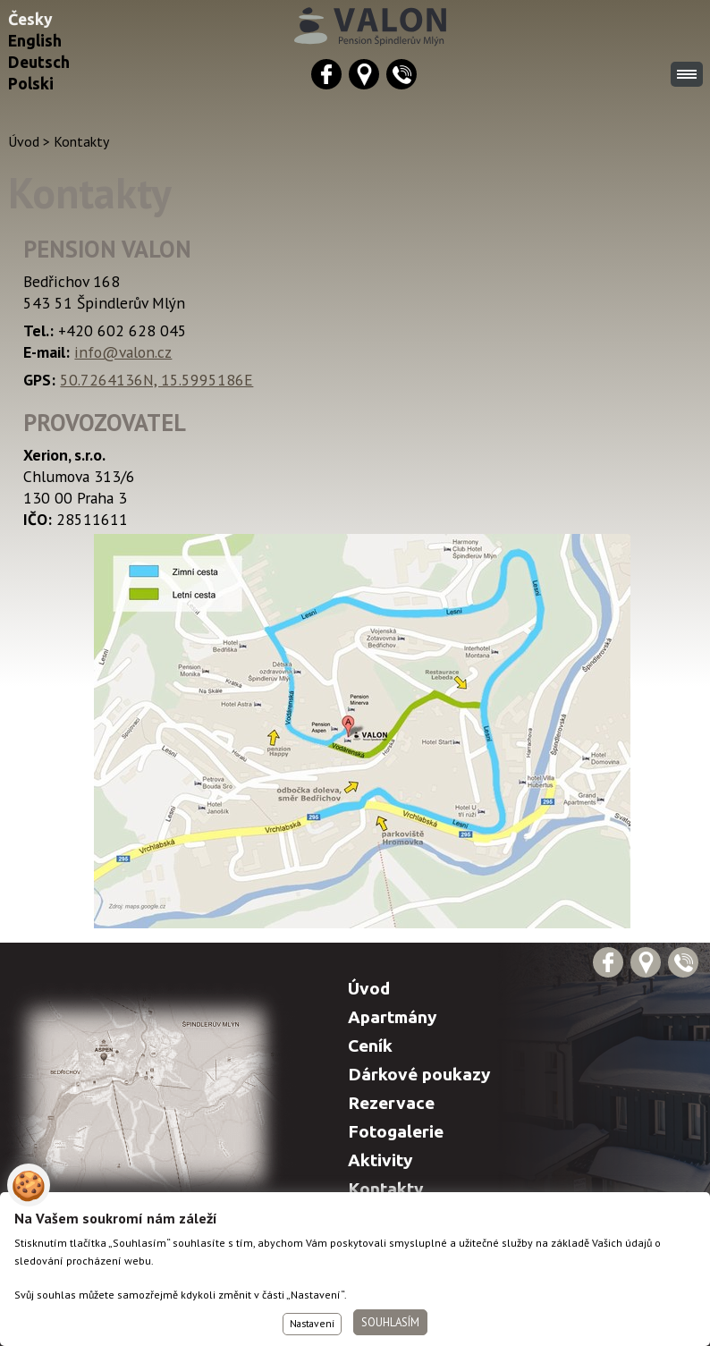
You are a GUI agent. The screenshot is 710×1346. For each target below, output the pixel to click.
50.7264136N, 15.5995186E (156, 379)
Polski (31, 83)
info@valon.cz (123, 352)
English (35, 40)
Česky (30, 19)
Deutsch (39, 62)
